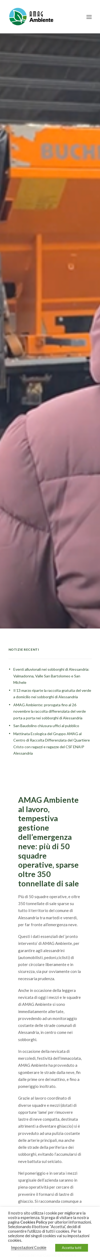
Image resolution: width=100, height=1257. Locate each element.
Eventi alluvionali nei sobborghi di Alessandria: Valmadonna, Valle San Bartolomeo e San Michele (51, 661)
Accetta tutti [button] (71, 1248)
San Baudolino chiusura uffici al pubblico (46, 711)
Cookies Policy (33, 1222)
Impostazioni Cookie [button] (28, 1247)
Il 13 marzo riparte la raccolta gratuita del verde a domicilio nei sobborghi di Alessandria (52, 679)
